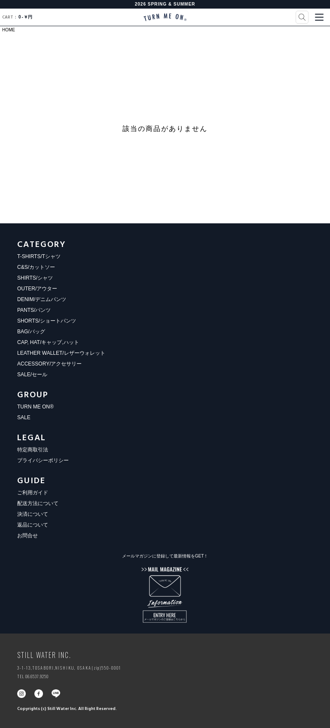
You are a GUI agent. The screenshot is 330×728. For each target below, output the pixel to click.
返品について (32, 525)
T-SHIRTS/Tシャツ (39, 256)
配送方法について (37, 503)
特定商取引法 (32, 450)
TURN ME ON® (35, 407)
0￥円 (17, 17)
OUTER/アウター (37, 289)
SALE (24, 417)
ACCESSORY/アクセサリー (49, 364)
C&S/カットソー (36, 267)
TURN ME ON (165, 17)
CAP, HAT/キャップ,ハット (48, 342)
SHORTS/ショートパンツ (46, 321)
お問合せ (27, 536)
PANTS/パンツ (34, 310)
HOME (8, 29)
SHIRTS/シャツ (35, 278)
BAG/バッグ (31, 332)
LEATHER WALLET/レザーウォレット (61, 353)
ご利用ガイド (32, 493)
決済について (32, 514)
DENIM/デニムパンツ (41, 299)
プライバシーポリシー (43, 460)
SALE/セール (32, 375)
